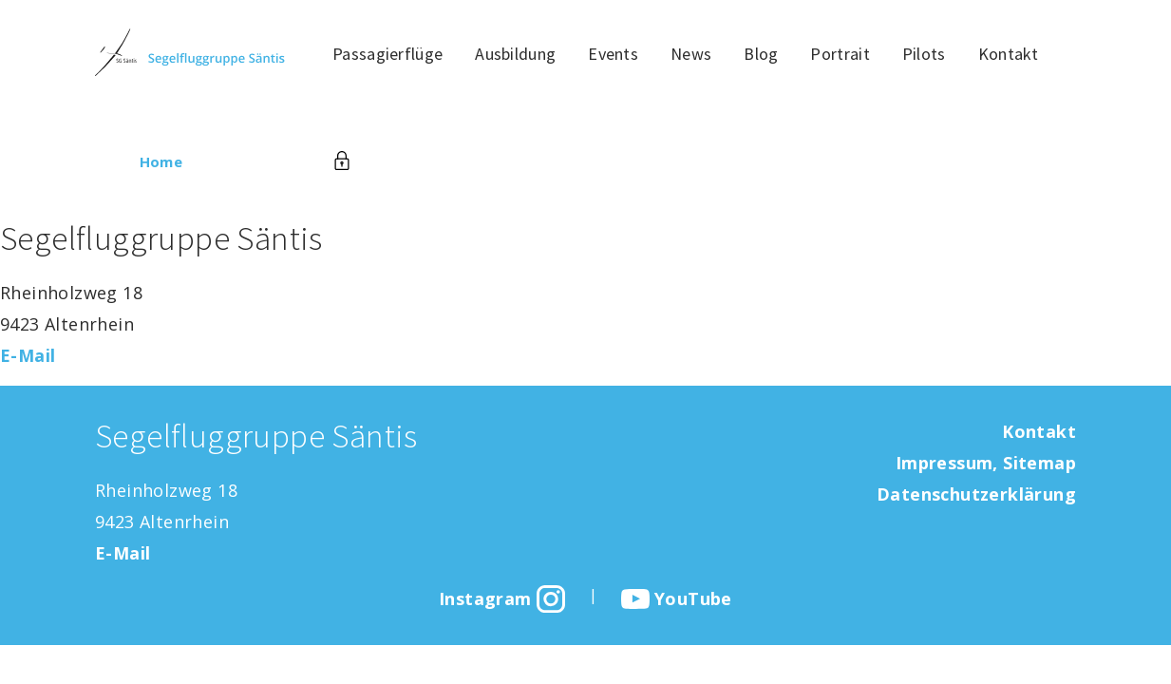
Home (161, 161)
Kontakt (1008, 54)
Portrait (839, 54)
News (690, 54)
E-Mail (27, 355)
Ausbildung (515, 54)
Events (613, 54)
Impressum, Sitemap (986, 462)
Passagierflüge (387, 54)
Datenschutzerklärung (976, 494)
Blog (761, 54)
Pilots (924, 54)
